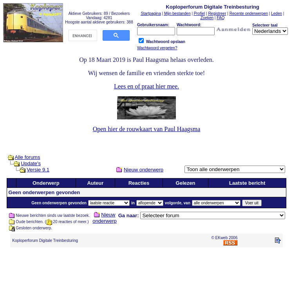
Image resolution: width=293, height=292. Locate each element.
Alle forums (27, 157)
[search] (82, 35)
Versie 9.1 (38, 170)
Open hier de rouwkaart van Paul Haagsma (147, 129)
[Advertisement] (146, 271)
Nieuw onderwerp (143, 170)
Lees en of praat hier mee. (146, 86)
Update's (31, 163)
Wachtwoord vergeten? (157, 48)
